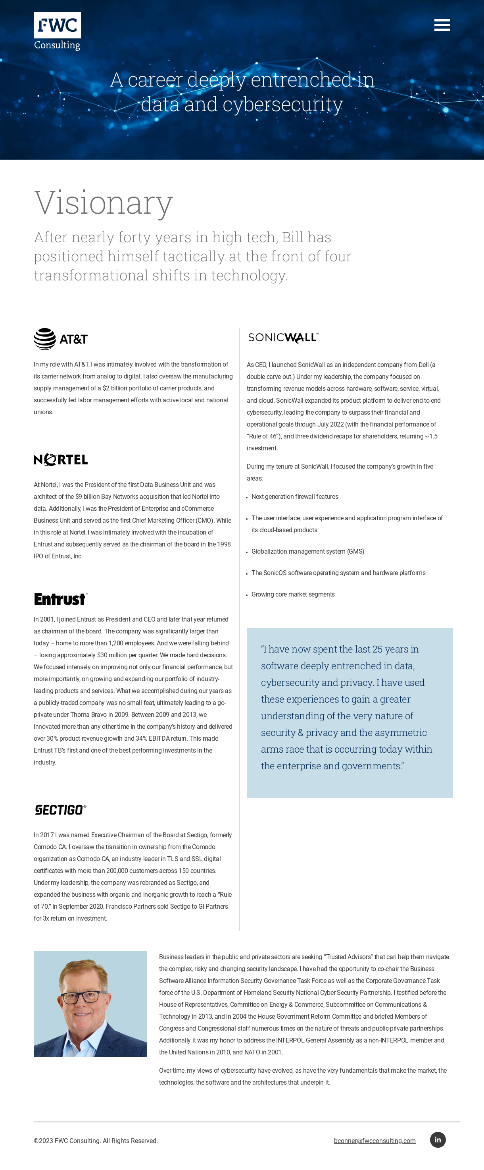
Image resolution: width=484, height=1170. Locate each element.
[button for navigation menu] (442, 25)
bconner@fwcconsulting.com (375, 1141)
